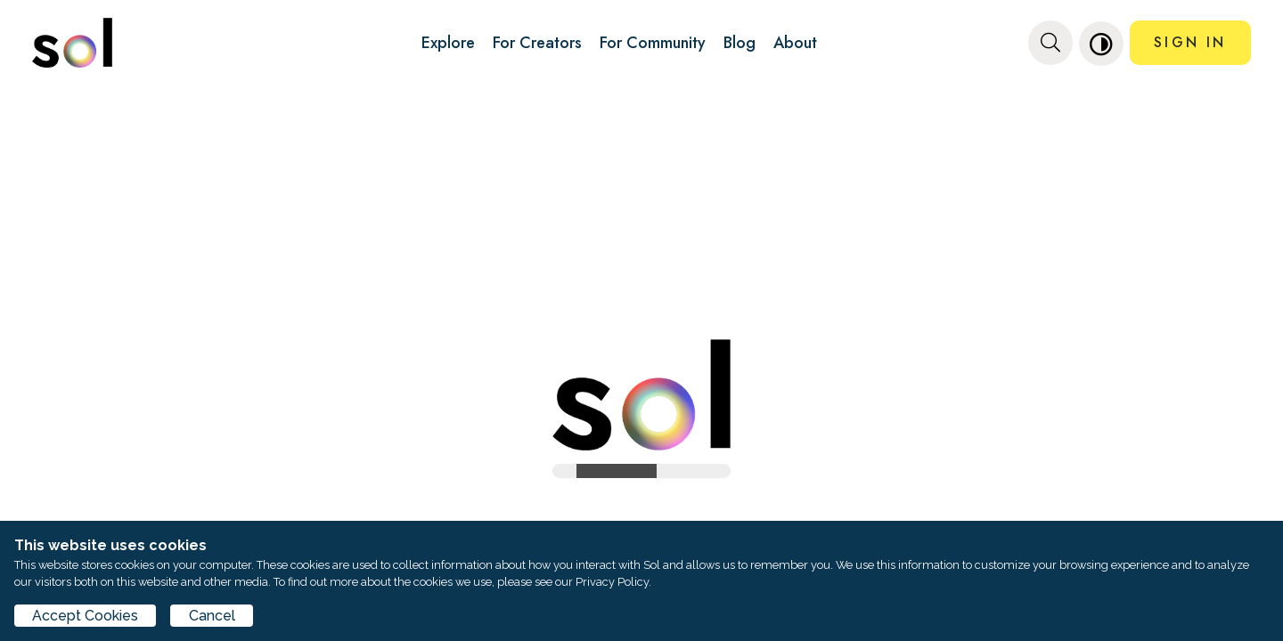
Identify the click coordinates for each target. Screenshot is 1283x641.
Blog (739, 42)
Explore (448, 42)
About (795, 42)
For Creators (537, 42)
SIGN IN (1190, 42)
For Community (653, 42)
